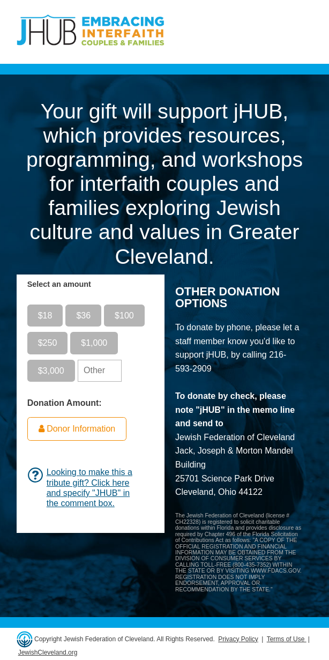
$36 (83, 315)
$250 (47, 342)
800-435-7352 (251, 565)
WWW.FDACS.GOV (275, 571)
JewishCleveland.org (48, 652)
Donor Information (77, 428)
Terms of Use (286, 639)
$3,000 (51, 370)
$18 (45, 315)
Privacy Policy (238, 639)
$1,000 (94, 342)
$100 (124, 315)
